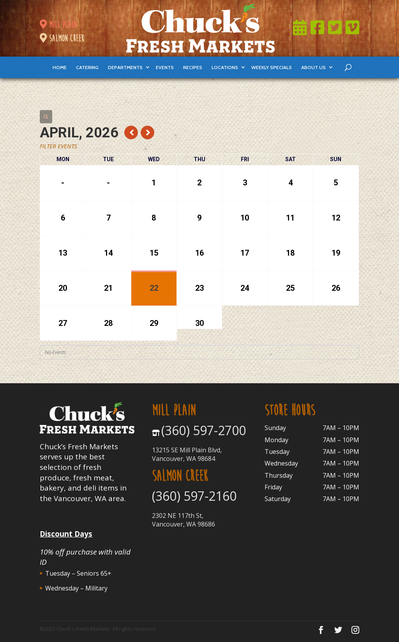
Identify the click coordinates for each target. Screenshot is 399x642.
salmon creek (62, 38)
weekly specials (271, 67)
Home (60, 67)
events (165, 67)
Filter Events (58, 146)
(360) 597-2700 (203, 430)
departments (125, 67)
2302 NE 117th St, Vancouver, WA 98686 (183, 519)
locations (225, 67)
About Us (313, 67)
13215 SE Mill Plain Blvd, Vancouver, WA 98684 (187, 454)
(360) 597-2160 (194, 495)
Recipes (192, 67)
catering (87, 67)
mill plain (58, 25)
